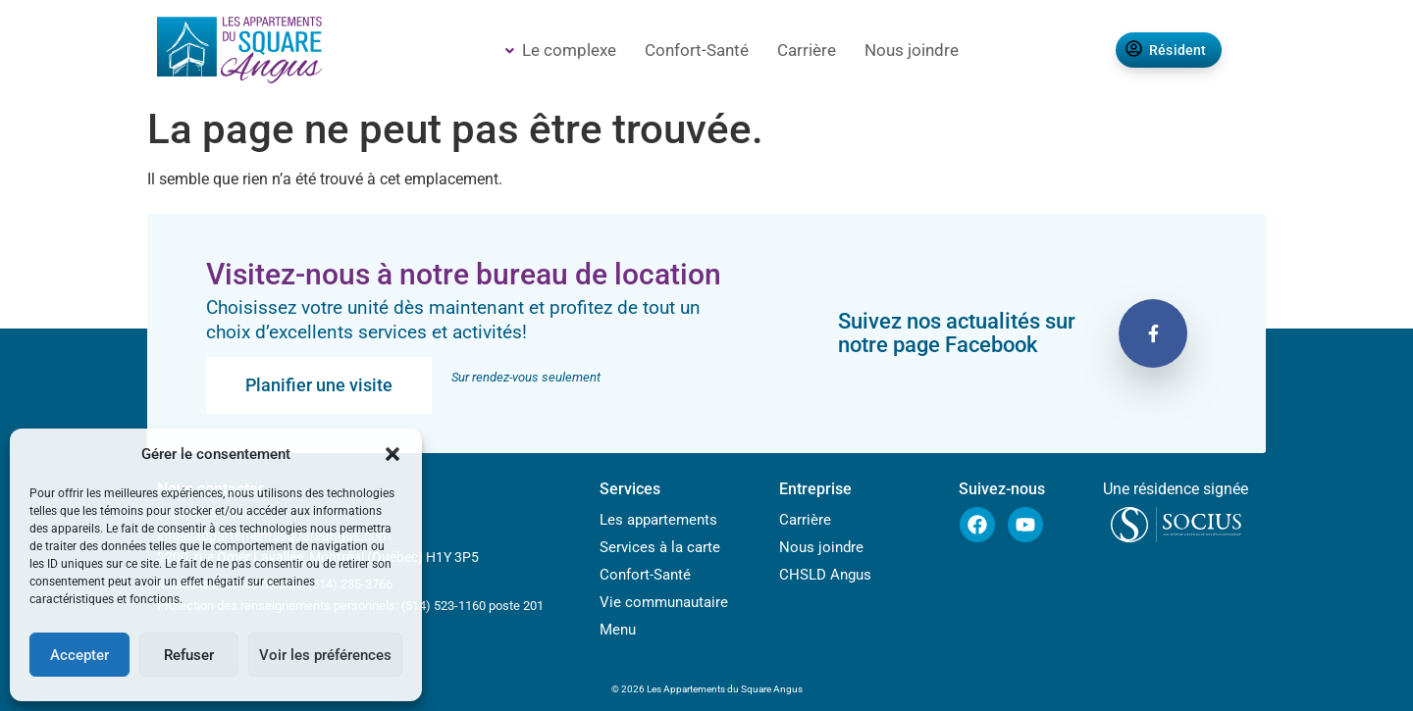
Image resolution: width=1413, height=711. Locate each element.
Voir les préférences (325, 655)
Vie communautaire (664, 603)
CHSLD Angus (825, 575)
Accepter (79, 655)
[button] (392, 454)
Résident (1166, 50)
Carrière (806, 50)
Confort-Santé (697, 50)
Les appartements (658, 521)
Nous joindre (911, 50)
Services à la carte (660, 548)
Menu (618, 630)
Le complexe (560, 50)
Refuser (189, 655)
